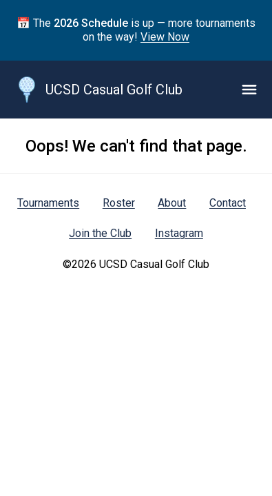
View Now (164, 36)
